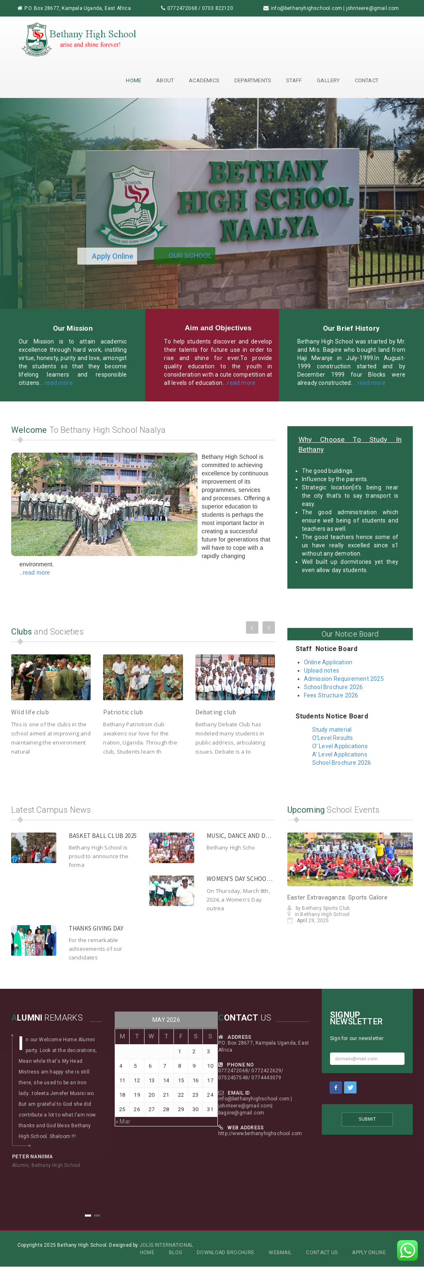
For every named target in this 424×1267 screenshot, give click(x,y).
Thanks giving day (96, 928)
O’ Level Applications (340, 746)
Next (269, 625)
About (165, 80)
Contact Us (321, 1252)
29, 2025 (308, 920)
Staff (294, 80)
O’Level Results (332, 738)
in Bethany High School (318, 914)
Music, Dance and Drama (243, 836)
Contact (366, 80)
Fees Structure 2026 (332, 695)
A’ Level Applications (339, 754)
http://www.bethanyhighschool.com (260, 1133)
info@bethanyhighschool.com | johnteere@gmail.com (335, 8)
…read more (57, 382)
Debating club (215, 712)
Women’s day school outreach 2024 (261, 879)
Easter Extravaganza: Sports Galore (337, 897)
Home (133, 80)
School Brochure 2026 (334, 687)
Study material (332, 729)
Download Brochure (225, 1252)
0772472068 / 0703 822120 (200, 8)
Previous (252, 625)
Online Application (328, 662)
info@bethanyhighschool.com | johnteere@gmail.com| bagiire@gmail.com (255, 1106)
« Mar (123, 1121)
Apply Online (369, 1252)
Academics (204, 80)
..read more (34, 572)
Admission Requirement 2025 (344, 678)
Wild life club (30, 712)
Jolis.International (166, 1245)
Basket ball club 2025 (103, 836)
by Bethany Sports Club (318, 908)
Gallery (328, 80)
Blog (175, 1252)
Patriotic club (123, 712)
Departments (252, 80)
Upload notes (321, 670)
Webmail (280, 1252)
